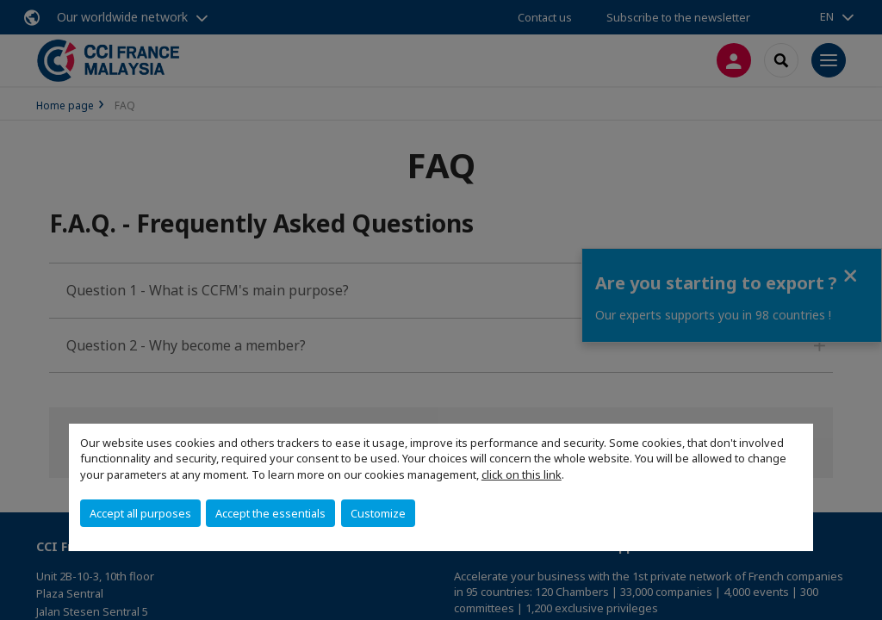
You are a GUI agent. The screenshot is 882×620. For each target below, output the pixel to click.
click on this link (521, 474)
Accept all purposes (140, 513)
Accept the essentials (270, 513)
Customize (378, 513)
